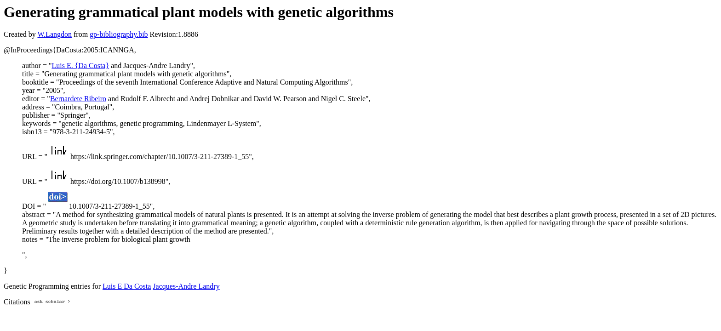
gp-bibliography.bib (119, 34)
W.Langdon (54, 34)
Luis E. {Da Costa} (80, 65)
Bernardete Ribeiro (78, 99)
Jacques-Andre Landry (186, 286)
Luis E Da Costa (127, 286)
